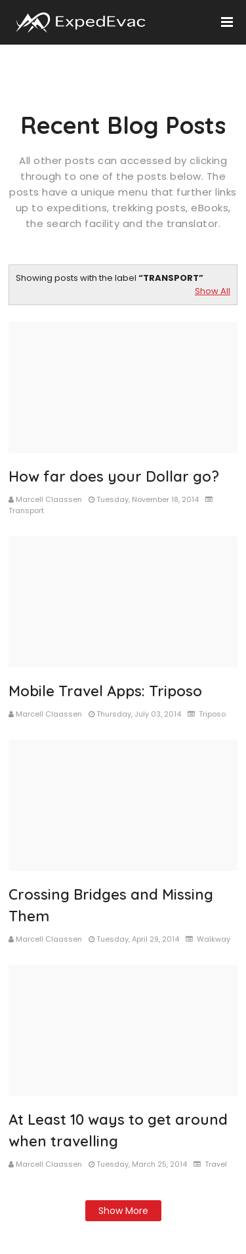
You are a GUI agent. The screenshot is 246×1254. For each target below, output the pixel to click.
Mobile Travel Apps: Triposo (105, 691)
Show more (123, 1210)
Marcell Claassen (49, 499)
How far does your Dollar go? (114, 476)
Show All (212, 291)
